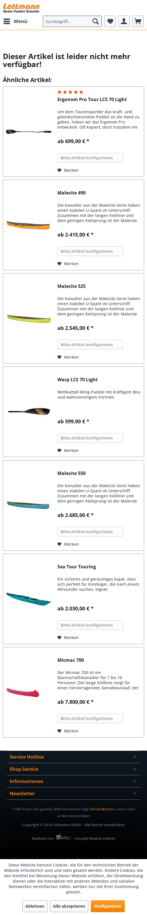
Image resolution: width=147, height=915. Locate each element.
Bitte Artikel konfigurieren (87, 157)
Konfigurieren (107, 906)
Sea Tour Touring (76, 567)
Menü (15, 20)
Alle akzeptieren (69, 906)
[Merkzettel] (110, 21)
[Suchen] (96, 21)
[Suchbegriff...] (72, 21)
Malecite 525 (71, 286)
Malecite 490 (71, 193)
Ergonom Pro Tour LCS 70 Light (92, 99)
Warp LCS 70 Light (77, 380)
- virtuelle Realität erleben (94, 838)
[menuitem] (15, 21)
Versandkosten (102, 809)
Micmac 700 (70, 660)
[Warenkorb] (138, 21)
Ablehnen (34, 906)
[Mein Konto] (124, 21)
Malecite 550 (71, 473)
